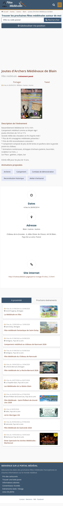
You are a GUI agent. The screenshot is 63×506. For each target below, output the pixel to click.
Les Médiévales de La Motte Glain (17, 386)
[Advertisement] (31, 50)
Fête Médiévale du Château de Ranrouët (20, 356)
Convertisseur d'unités (11, 486)
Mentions (29, 499)
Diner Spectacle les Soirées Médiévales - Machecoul (20, 441)
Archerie (7, 172)
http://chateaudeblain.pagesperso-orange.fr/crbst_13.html (31, 276)
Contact (22, 499)
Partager (17, 82)
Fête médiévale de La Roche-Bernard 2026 (21, 370)
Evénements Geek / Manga (12, 489)
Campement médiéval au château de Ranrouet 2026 (25, 344)
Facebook (40, 499)
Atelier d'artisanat (37, 178)
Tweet (47, 82)
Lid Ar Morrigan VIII (12, 415)
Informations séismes (10, 482)
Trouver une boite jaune (11, 479)
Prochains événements (46, 300)
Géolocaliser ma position (31, 25)
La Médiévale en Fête (12, 314)
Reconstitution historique (14, 178)
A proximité (16, 300)
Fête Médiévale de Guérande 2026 (18, 428)
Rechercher (52, 19)
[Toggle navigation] (59, 4)
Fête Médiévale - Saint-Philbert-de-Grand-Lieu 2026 (21, 401)
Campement (21, 172)
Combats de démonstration (43, 172)
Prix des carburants (10, 476)
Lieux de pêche (8, 492)
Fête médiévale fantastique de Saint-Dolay (21, 330)
